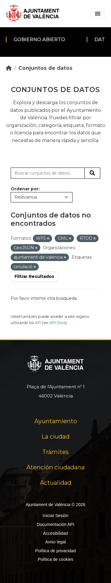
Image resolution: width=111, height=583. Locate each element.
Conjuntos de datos (45, 68)
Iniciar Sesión (55, 515)
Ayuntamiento (55, 421)
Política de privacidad (55, 550)
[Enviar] (92, 173)
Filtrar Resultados (34, 276)
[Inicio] (9, 68)
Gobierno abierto (39, 39)
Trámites (55, 451)
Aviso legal (55, 541)
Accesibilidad (55, 533)
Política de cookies (55, 559)
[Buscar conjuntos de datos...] (48, 173)
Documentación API (55, 524)
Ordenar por (24, 188)
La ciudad (55, 436)
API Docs (57, 323)
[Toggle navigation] (97, 14)
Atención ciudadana (55, 467)
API (38, 323)
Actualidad (55, 482)
